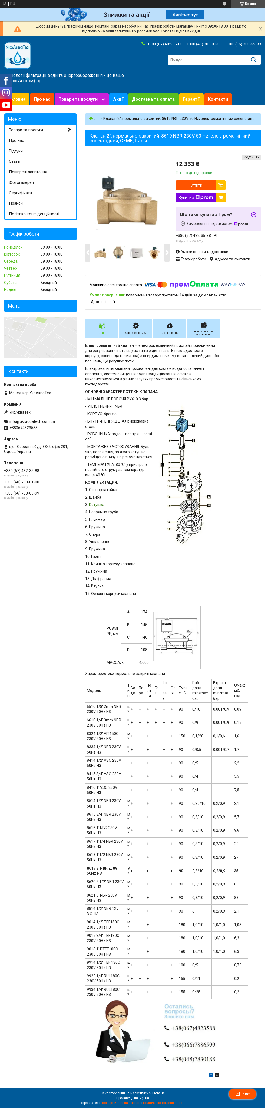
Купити (196, 185)
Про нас (42, 99)
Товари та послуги (78, 99)
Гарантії (191, 99)
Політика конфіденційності (34, 213)
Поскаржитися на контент (121, 1103)
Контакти (218, 99)
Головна (16, 99)
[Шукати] (253, 60)
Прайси (16, 203)
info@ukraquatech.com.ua (32, 421)
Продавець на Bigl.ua (132, 1098)
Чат (242, 1093)
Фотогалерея (21, 182)
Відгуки (16, 151)
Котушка (96, 504)
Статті (14, 161)
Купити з (196, 197)
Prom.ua (158, 1093)
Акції (118, 99)
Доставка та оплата (153, 99)
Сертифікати (20, 193)
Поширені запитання (28, 171)
